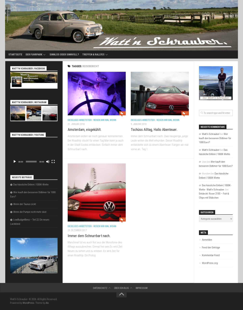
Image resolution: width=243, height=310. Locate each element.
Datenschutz (100, 288)
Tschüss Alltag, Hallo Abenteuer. (154, 129)
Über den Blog (121, 288)
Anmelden (207, 239)
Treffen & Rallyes (93, 54)
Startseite (15, 54)
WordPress (28, 302)
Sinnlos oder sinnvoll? (64, 54)
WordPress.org (210, 263)
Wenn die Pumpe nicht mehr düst (29, 211)
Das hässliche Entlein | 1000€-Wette (31, 184)
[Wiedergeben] (14, 161)
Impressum (141, 288)
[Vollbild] (53, 161)
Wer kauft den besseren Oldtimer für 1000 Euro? (215, 138)
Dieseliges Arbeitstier (80, 120)
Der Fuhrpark (34, 54)
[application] (34, 151)
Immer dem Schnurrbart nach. (89, 236)
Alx (47, 302)
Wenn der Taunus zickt (24, 204)
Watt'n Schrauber (211, 134)
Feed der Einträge (211, 247)
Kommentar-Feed (211, 255)
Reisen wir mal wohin (104, 120)
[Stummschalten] (47, 161)
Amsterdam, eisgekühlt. (85, 129)
